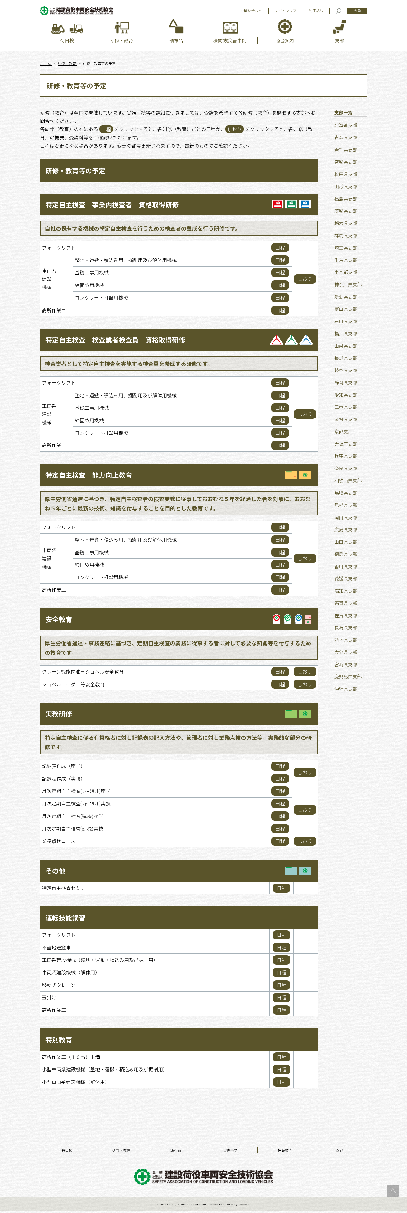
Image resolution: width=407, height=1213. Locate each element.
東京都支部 (345, 273)
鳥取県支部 (345, 494)
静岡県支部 (345, 384)
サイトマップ (285, 11)
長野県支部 (345, 359)
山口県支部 (345, 543)
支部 (339, 1151)
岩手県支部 (345, 151)
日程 (280, 249)
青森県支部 (345, 139)
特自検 (66, 1151)
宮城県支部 (345, 163)
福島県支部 (345, 200)
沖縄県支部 (345, 690)
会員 (357, 11)
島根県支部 (345, 506)
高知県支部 (345, 592)
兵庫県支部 (345, 457)
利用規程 (316, 11)
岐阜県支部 (345, 372)
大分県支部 (345, 654)
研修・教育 (121, 1151)
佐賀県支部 (345, 617)
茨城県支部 (345, 212)
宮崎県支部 (345, 666)
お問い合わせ (251, 11)
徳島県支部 (345, 555)
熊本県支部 (345, 641)
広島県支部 (345, 531)
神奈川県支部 (348, 286)
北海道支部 (345, 126)
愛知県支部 (345, 396)
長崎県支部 (345, 629)
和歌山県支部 (348, 482)
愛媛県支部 (345, 580)
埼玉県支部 (345, 249)
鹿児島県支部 (348, 678)
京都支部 (343, 433)
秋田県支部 (345, 175)
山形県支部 (345, 188)
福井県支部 (345, 335)
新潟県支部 (345, 298)
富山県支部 (345, 310)
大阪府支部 (345, 445)
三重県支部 (345, 408)
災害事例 (230, 1151)
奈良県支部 (345, 470)
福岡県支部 (345, 605)
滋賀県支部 (345, 421)
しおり (305, 280)
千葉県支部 (345, 261)
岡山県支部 (345, 519)
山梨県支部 (345, 347)
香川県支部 (345, 568)
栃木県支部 (345, 224)
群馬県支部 (345, 237)
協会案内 (285, 1151)
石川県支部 (345, 323)
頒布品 (175, 1151)
